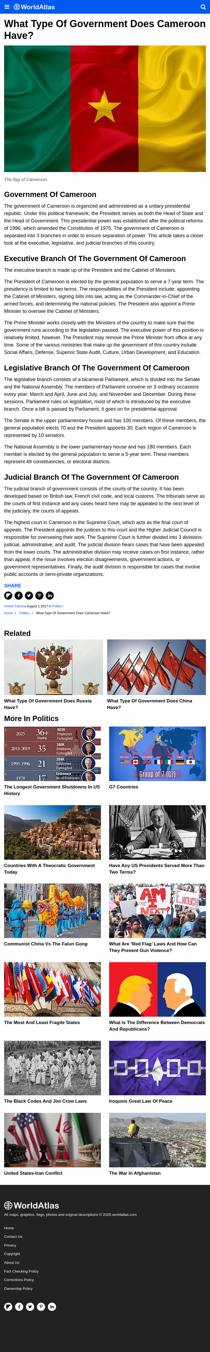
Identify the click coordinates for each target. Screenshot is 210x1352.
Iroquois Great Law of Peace (140, 1101)
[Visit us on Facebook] (19, 1307)
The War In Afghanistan (135, 1173)
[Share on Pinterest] (39, 595)
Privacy (10, 1245)
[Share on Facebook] (18, 595)
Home (9, 1228)
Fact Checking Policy (21, 1271)
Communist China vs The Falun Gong (46, 944)
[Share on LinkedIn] (50, 595)
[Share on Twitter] (29, 595)
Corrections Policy (19, 1280)
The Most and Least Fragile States (42, 1022)
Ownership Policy (18, 1289)
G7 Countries (123, 787)
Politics (57, 606)
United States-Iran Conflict (33, 1173)
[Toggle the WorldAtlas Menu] (7, 7)
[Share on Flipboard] (8, 595)
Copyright (12, 1254)
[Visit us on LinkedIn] (52, 1307)
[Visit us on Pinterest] (41, 1307)
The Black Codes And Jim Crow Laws (45, 1101)
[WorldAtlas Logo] (36, 7)
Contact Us (13, 1236)
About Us (11, 1262)
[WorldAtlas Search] (203, 7)
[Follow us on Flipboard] (8, 1307)
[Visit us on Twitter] (30, 1307)
